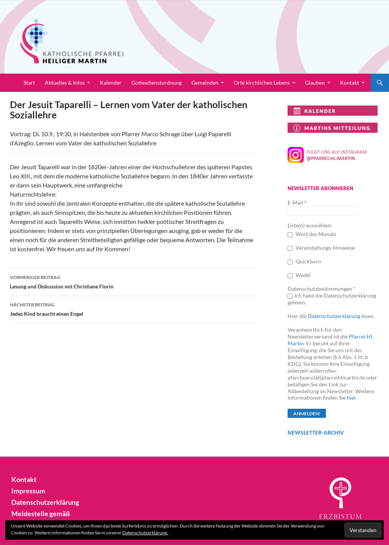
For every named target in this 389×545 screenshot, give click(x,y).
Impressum (26, 490)
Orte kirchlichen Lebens (262, 82)
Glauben (315, 82)
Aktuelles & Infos (65, 82)
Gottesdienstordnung (156, 82)
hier (351, 397)
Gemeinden (204, 82)
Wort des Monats (312, 234)
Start (29, 82)
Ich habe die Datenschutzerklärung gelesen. (332, 299)
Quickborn (304, 261)
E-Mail (297, 202)
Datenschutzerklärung (334, 316)
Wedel (299, 275)
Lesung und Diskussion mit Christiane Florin (133, 281)
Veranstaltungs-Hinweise (321, 247)
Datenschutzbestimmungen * (322, 288)
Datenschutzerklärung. (145, 533)
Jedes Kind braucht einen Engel (133, 308)
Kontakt (349, 82)
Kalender (111, 82)
